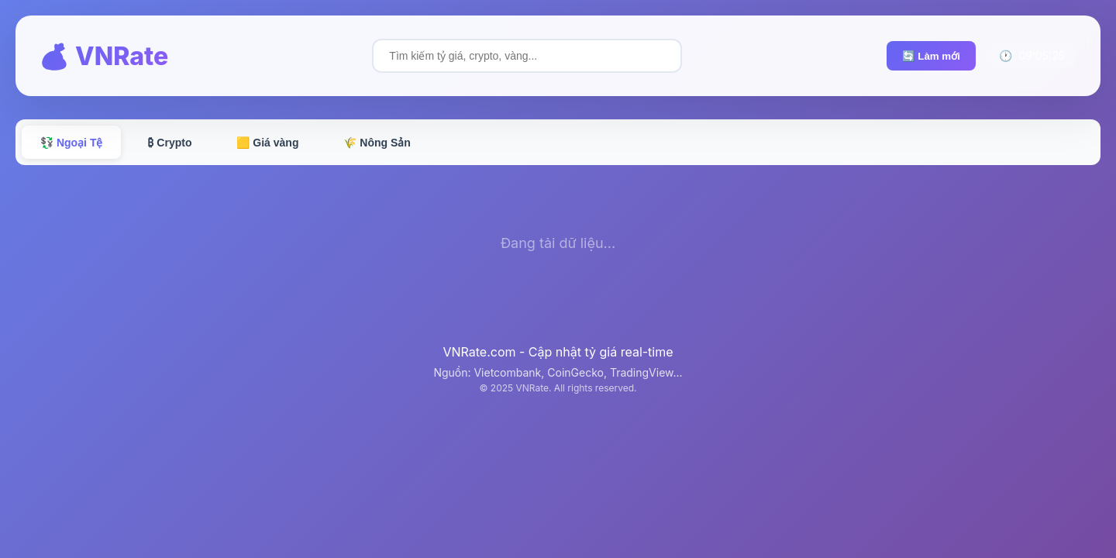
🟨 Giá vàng (267, 142)
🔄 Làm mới (931, 56)
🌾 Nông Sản (376, 142)
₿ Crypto (169, 142)
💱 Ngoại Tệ (71, 142)
